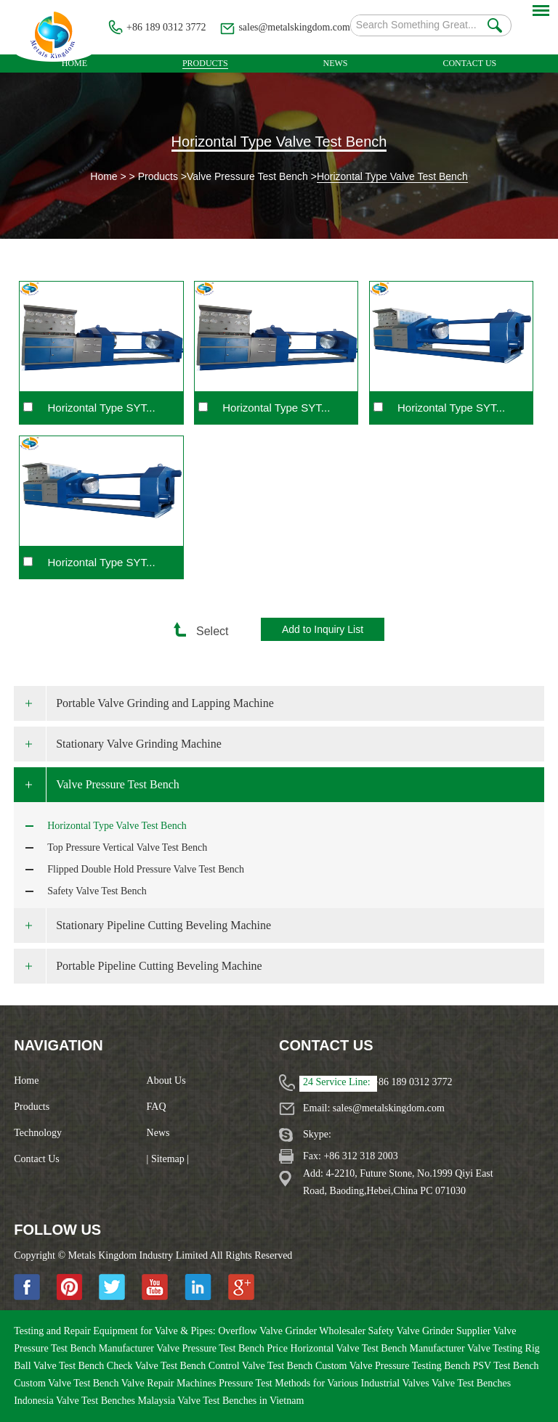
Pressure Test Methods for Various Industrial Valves (325, 1383)
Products (205, 63)
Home (74, 63)
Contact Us (469, 63)
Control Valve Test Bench (262, 1365)
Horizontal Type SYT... (101, 407)
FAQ (156, 1106)
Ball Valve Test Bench (60, 1365)
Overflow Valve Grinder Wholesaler (293, 1330)
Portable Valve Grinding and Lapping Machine (165, 703)
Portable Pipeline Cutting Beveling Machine (159, 966)
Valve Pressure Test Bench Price (223, 1348)
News (335, 63)
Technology (38, 1132)
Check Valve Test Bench (158, 1365)
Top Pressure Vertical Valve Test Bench (127, 847)
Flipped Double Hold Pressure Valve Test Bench (145, 869)
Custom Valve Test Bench (67, 1383)
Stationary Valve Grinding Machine (139, 743)
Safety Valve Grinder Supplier (430, 1330)
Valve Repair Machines (170, 1383)
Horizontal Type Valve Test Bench (279, 142)
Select (205, 631)
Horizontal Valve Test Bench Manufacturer (378, 1348)
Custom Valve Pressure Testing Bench (394, 1365)
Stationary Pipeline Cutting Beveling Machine (163, 925)
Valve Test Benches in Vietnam (240, 1400)
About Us (166, 1080)
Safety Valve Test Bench (97, 891)
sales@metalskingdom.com (294, 27)
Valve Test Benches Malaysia (116, 1400)
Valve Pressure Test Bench (247, 176)
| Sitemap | (168, 1158)
